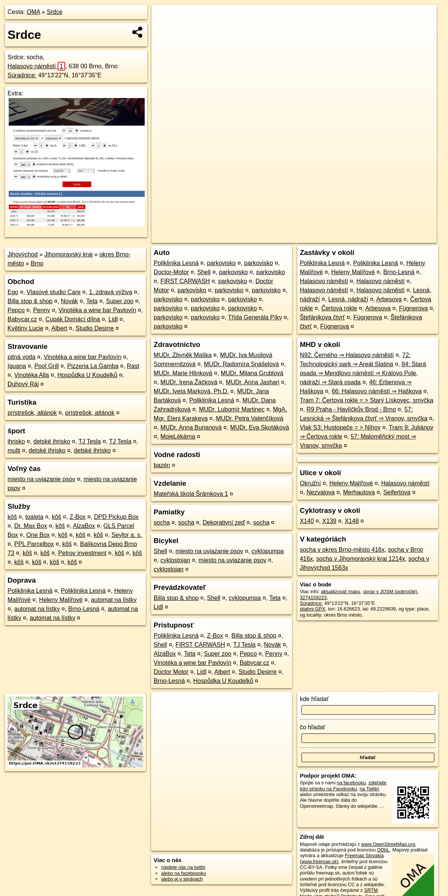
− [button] (164, 29)
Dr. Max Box (30, 526)
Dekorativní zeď (224, 522)
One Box (38, 535)
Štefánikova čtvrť (322, 317)
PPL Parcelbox (34, 544)
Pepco (16, 310)
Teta (92, 301)
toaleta (34, 517)
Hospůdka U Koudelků (87, 375)
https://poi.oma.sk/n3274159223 (402, 237)
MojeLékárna (178, 436)
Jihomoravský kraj (68, 254)
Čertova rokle (339, 308)
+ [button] (164, 17)
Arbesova (389, 299)
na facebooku (351, 783)
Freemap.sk (345, 237)
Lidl (113, 319)
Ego (13, 292)
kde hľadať (314, 699)
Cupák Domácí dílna (73, 319)
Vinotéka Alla (31, 375)
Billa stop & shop (30, 301)
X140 (307, 521)
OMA (33, 12)
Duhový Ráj (23, 384)
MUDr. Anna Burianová (191, 427)
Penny (41, 310)
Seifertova (396, 492)
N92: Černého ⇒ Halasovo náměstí (347, 355)
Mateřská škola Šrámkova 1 (191, 494)
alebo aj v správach (182, 879)
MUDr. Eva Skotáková (259, 427)
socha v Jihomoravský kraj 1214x (360, 558)
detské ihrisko (51, 441)
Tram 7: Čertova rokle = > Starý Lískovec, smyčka (366, 400)
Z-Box (78, 517)
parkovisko (221, 263)
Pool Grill (46, 366)
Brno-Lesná (83, 609)
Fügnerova (413, 308)
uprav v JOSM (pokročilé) (390, 591)
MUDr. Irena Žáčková (189, 382)
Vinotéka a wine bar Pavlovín (97, 310)
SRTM (371, 890)
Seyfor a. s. (127, 535)
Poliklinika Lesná (30, 591)
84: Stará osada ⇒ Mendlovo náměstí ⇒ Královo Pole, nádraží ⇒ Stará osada (363, 373)
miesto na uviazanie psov (41, 479)
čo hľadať (313, 727)
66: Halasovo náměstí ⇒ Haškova (377, 391)
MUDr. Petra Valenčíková (249, 418)
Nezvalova (320, 492)
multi (14, 450)
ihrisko (16, 441)
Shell (204, 272)
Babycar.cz (22, 319)
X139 (329, 521)
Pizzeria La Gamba (92, 366)
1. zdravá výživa (110, 292)
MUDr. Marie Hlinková (183, 373)
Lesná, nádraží (348, 299)
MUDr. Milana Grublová (252, 373)
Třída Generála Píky (255, 317)
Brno (37, 263)
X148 (352, 521)
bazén (162, 465)
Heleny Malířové (61, 600)
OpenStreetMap (306, 237)
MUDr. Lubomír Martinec (232, 409)
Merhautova (359, 492)
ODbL (383, 850)
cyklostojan (175, 560)
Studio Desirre (95, 328)
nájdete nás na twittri (183, 867)
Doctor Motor (171, 672)
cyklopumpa (268, 551)
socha (162, 522)
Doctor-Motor (171, 272)
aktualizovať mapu (340, 591)
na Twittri (369, 789)
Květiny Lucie (25, 328)
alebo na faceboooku (183, 873)
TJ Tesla (89, 441)
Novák (69, 301)
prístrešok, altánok (32, 413)
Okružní (310, 483)
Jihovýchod (23, 254)
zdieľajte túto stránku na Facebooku (343, 785)
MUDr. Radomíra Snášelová (241, 364)
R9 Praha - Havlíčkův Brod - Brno (351, 409)
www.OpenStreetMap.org (388, 844)
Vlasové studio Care (54, 292)
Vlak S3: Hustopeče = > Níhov (340, 427)
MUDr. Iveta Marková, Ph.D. (191, 391)
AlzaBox (84, 526)
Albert (59, 328)
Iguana (17, 366)
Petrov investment (82, 553)
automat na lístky (113, 600)
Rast (133, 366)
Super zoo (119, 301)
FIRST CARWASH (185, 281)
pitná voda (21, 357)
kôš (12, 517)
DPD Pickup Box (116, 517)
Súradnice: (22, 75)
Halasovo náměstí (36, 66)
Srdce (55, 12)
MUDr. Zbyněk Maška (183, 355)
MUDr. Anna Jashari (252, 382)
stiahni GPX (313, 609)
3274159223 (313, 597)
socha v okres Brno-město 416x (342, 549)
